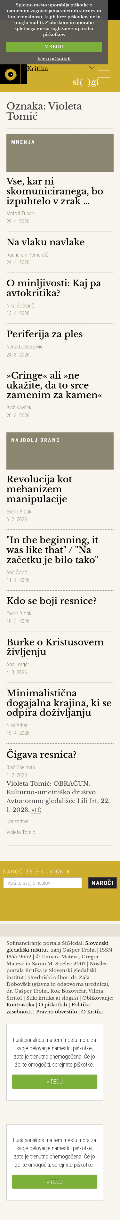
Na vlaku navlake (45, 242)
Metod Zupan (20, 213)
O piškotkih (52, 1005)
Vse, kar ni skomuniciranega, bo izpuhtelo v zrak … (54, 191)
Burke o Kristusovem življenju (55, 647)
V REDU (54, 46)
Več (36, 810)
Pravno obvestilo (56, 1012)
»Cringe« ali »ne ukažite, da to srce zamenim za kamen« (54, 385)
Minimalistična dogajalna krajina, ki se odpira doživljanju (59, 703)
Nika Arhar (17, 725)
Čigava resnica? (41, 754)
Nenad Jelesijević (24, 346)
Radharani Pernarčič (27, 254)
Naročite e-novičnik (37, 871)
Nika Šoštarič (20, 305)
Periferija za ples (44, 334)
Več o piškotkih (54, 58)
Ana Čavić (16, 572)
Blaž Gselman (20, 767)
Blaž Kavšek (18, 407)
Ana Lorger (17, 664)
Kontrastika (20, 1005)
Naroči (103, 883)
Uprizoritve (17, 821)
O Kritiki (92, 1012)
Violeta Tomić (20, 832)
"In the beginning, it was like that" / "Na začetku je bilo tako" (52, 550)
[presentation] (51, 902)
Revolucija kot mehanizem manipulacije (39, 489)
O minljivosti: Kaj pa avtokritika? (53, 288)
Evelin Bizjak (18, 511)
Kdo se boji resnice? (51, 601)
